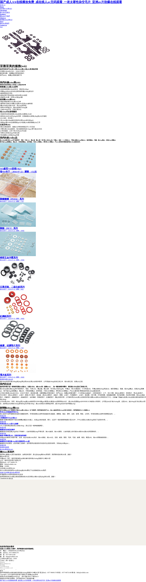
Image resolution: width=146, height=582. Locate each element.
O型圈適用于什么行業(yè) (8, 418)
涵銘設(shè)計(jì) (14, 577)
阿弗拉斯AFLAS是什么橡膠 (9, 423)
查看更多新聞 (4, 447)
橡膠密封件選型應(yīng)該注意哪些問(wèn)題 (15, 441)
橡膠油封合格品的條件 (7, 429)
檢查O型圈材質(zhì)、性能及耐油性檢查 (13, 435)
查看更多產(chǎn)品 (6, 379)
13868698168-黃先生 (6, 478)
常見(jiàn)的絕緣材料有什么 (9, 412)
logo (1, 27)
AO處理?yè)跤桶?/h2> (73, 170)
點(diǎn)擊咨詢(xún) (6, 449)
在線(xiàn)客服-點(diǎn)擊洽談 (10, 472)
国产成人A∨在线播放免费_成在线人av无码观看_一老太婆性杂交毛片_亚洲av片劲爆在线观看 (61, 2)
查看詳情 (3, 416)
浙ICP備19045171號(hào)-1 (30, 577)
